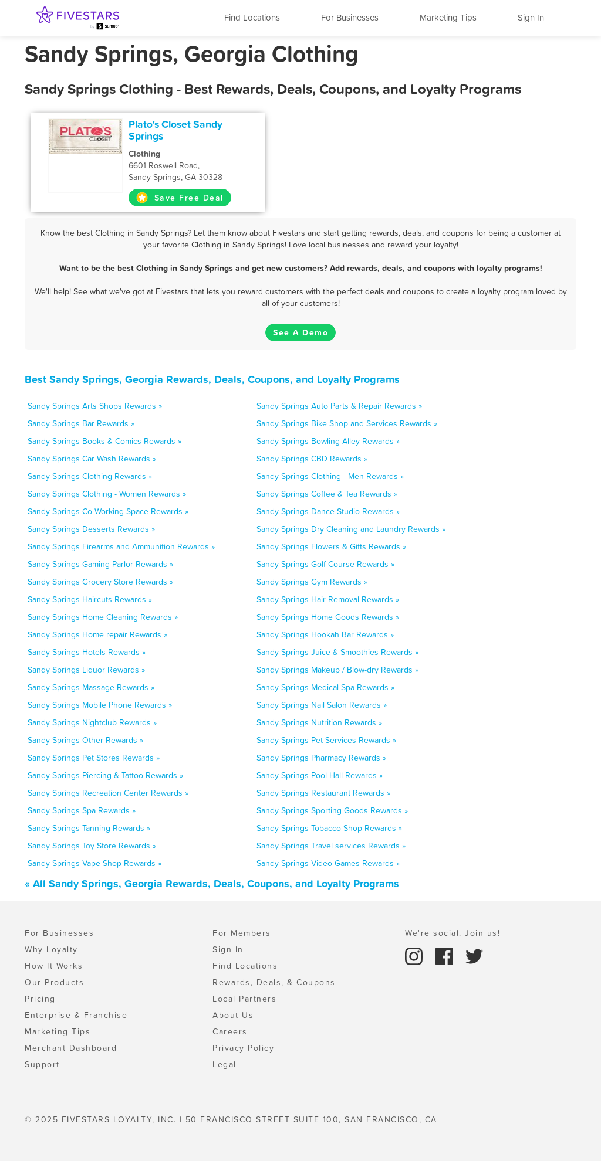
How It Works (54, 966)
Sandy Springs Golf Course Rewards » (325, 564)
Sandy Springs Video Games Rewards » (328, 863)
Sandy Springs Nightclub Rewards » (92, 722)
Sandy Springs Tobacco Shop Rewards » (329, 828)
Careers (230, 1031)
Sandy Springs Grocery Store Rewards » (100, 582)
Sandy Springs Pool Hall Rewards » (319, 775)
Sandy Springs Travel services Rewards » (331, 845)
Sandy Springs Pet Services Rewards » (326, 740)
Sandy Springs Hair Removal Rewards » (327, 599)
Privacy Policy (243, 1048)
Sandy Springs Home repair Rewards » (97, 634)
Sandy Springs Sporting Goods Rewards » (332, 810)
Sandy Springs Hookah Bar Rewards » (325, 634)
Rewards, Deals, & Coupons (274, 982)
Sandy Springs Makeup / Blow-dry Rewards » (337, 669)
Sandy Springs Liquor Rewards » (86, 669)
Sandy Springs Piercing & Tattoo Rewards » (105, 775)
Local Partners (244, 998)
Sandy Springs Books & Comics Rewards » (104, 441)
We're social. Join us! (452, 933)
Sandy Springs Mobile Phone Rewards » (100, 705)
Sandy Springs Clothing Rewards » (90, 476)
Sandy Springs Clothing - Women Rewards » (107, 494)
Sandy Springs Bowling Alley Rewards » (328, 441)
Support (42, 1064)
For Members (241, 933)
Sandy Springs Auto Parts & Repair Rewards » (339, 406)
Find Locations (252, 17)
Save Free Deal (180, 197)
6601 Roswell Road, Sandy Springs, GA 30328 (193, 165)
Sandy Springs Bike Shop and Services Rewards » (346, 423)
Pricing (40, 998)
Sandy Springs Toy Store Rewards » (92, 845)
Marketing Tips (448, 17)
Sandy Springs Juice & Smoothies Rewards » (337, 652)
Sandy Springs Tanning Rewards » (89, 828)
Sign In (531, 17)
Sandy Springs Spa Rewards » (82, 810)
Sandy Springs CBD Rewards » (311, 458)
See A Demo (300, 332)
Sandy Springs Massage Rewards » (91, 687)
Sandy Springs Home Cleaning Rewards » (103, 617)
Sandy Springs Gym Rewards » (311, 582)
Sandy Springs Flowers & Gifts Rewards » (331, 546)
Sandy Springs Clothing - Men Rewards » (330, 476)
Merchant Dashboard (71, 1048)
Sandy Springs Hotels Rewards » (87, 652)
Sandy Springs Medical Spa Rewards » (325, 687)
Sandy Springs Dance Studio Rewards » (328, 511)
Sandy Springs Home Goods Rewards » (327, 617)
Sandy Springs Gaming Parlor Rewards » (100, 564)
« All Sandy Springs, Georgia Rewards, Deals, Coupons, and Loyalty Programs (212, 883)
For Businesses (350, 17)
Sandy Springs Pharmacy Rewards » (321, 757)
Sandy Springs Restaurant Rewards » (323, 793)
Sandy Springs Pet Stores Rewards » (94, 757)
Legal (224, 1064)
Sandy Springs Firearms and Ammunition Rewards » (121, 546)
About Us (233, 1015)
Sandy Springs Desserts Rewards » (91, 529)
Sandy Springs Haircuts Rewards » (90, 599)
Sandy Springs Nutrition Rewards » (319, 722)
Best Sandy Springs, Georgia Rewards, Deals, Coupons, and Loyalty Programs (212, 379)
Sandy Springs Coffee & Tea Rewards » (326, 494)
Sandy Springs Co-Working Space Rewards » (108, 511)
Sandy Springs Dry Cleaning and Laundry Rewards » (350, 529)
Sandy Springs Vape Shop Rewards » (94, 863)
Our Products (54, 982)
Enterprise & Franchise (76, 1015)
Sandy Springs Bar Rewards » (81, 423)
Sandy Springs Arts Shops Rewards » (95, 406)
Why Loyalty (51, 949)
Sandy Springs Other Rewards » (85, 740)
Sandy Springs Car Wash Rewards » (92, 458)
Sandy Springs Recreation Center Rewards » (108, 793)
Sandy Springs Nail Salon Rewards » (321, 705)
